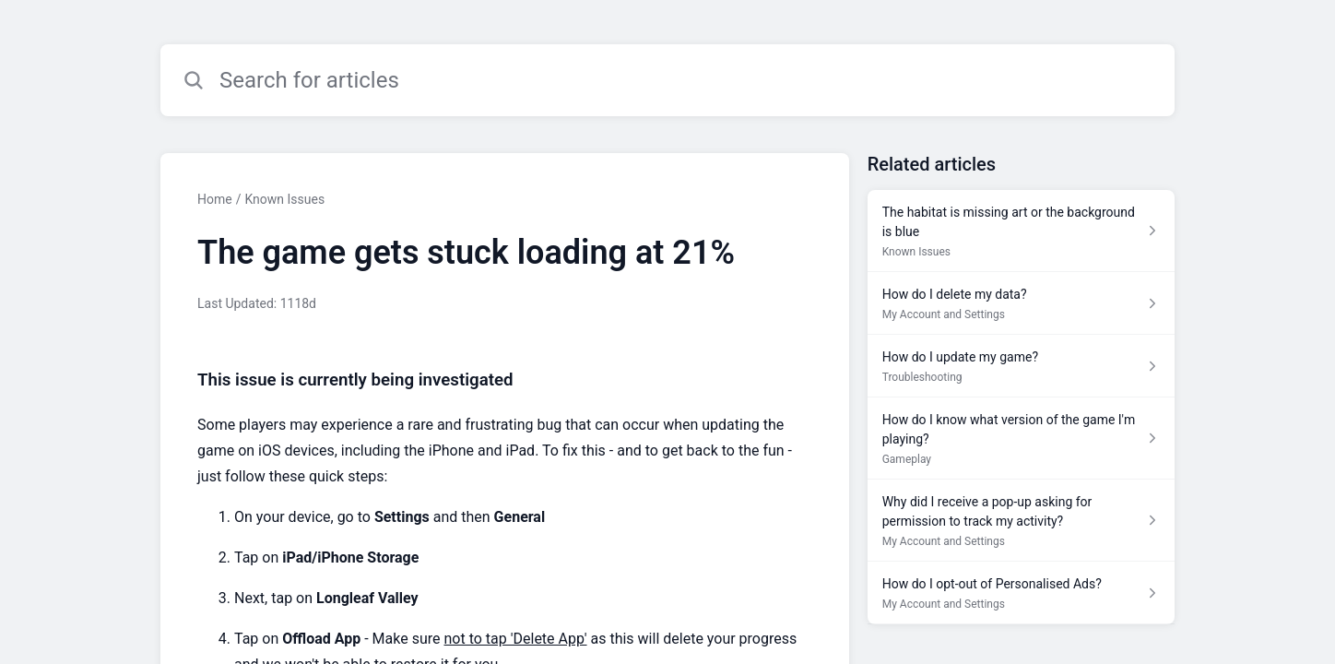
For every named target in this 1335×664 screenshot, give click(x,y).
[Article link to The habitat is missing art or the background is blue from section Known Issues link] (1021, 231)
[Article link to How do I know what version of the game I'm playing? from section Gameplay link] (1021, 438)
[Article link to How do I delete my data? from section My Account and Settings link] (1021, 303)
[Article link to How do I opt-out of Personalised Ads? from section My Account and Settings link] (1021, 593)
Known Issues (284, 199)
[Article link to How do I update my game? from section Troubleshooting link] (1021, 366)
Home (214, 199)
